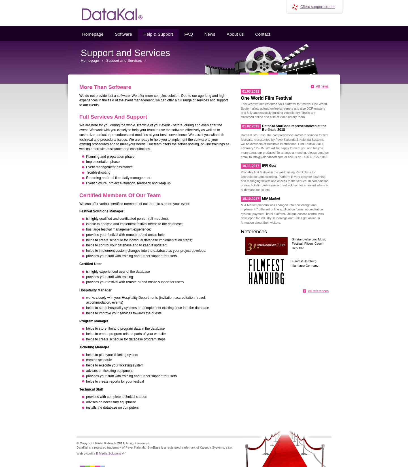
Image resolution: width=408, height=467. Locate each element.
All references (318, 291)
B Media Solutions (108, 453)
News (209, 34)
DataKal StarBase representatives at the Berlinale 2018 (294, 128)
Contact (262, 34)
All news (322, 86)
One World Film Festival (266, 98)
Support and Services (124, 60)
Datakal (107, 13)
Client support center (317, 7)
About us (235, 34)
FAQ (188, 34)
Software (123, 34)
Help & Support (158, 34)
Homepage (92, 34)
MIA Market (271, 199)
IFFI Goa (269, 166)
